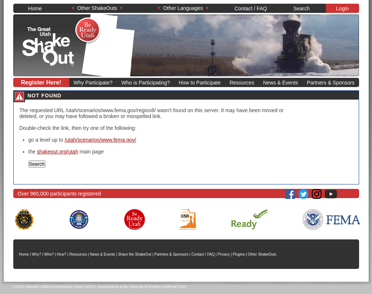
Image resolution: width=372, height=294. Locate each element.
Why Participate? (93, 83)
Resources (241, 83)
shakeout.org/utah (57, 152)
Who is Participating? (145, 83)
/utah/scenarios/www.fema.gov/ (100, 140)
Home (35, 8)
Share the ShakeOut (135, 254)
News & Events (280, 83)
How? (61, 254)
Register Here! (41, 82)
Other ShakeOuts (97, 8)
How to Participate (200, 83)
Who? (49, 254)
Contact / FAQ (250, 8)
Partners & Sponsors (330, 83)
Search (301, 8)
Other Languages (183, 8)
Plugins (239, 254)
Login (342, 8)
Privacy (224, 254)
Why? (36, 254)
